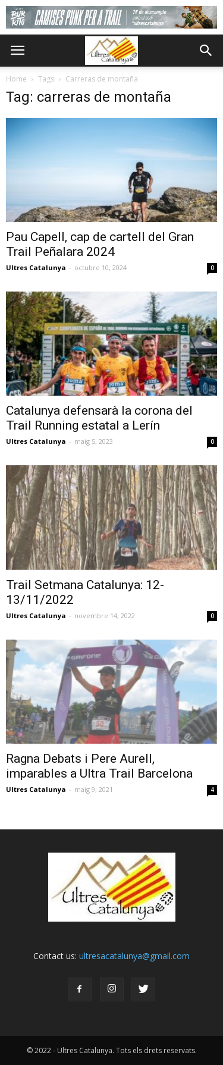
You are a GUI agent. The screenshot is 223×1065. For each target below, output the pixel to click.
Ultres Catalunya (36, 267)
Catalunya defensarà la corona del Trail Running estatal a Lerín (99, 418)
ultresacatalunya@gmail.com (134, 955)
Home (16, 79)
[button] (206, 51)
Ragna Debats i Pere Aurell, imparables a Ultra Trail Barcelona (99, 766)
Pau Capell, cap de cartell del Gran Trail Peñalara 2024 (100, 244)
